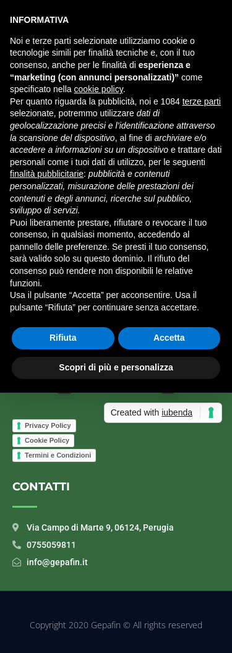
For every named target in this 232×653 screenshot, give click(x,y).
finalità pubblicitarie (47, 174)
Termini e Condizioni (58, 455)
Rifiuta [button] (63, 338)
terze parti (202, 101)
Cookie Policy (47, 440)
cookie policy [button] (98, 89)
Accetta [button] (169, 338)
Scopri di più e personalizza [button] (116, 367)
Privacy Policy (48, 425)
